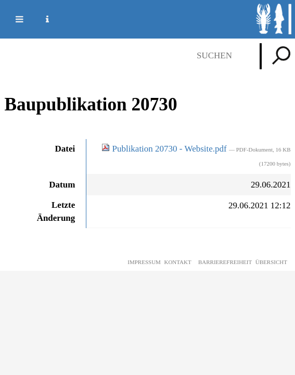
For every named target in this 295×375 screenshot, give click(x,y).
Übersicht (271, 262)
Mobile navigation (13, 19)
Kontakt (177, 262)
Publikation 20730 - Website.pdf (165, 149)
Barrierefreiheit (225, 262)
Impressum (144, 262)
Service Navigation (41, 19)
